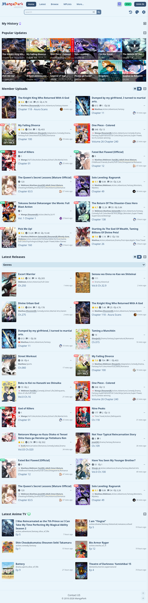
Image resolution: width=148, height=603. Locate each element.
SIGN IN (140, 4)
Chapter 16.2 (32, 79)
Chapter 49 (79, 57)
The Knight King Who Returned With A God (13, 54)
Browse (54, 4)
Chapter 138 (128, 57)
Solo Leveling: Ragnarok (82, 54)
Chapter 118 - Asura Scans (13, 57)
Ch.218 (126, 79)
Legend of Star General (58, 75)
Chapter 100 (32, 57)
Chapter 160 (7, 79)
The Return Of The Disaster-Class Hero (133, 54)
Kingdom (103, 75)
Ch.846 (102, 79)
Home (31, 4)
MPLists (68, 4)
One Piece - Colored (61, 54)
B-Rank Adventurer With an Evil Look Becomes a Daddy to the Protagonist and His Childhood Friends (38, 75)
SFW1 (128, 4)
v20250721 (18, 7)
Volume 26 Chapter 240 (60, 57)
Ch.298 (53, 79)
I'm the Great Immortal (106, 54)
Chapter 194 (80, 79)
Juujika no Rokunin (133, 75)
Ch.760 (102, 57)
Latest (42, 4)
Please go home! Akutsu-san (83, 75)
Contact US (74, 595)
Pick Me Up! (8, 75)
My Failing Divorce (36, 54)
